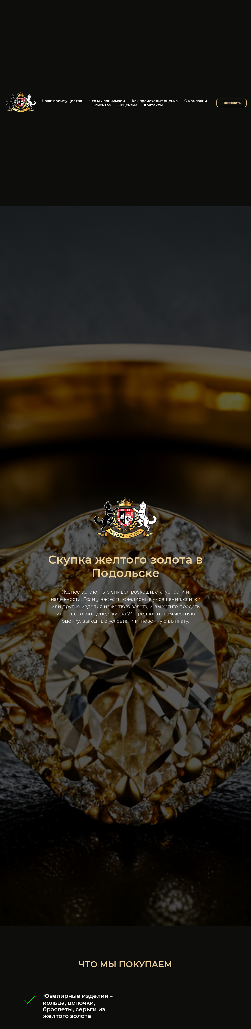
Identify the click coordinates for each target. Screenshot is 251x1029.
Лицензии (127, 105)
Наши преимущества (62, 101)
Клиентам (101, 105)
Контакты (153, 105)
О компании (195, 101)
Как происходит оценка (155, 101)
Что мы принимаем (107, 101)
